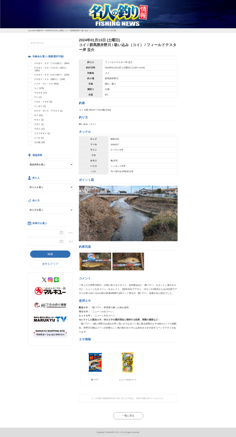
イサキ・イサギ (43, 102)
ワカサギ (40, 93)
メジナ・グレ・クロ (46, 84)
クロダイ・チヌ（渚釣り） (49, 79)
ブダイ (39, 124)
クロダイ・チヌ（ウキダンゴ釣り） (51, 69)
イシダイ (40, 106)
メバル (39, 138)
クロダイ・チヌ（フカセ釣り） (51, 63)
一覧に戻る (128, 415)
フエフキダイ (42, 133)
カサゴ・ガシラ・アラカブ (48, 111)
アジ (38, 97)
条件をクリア (50, 263)
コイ (39, 88)
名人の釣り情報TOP (35, 30)
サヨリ (39, 120)
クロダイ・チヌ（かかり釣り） (51, 74)
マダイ (39, 129)
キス (38, 115)
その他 (39, 142)
